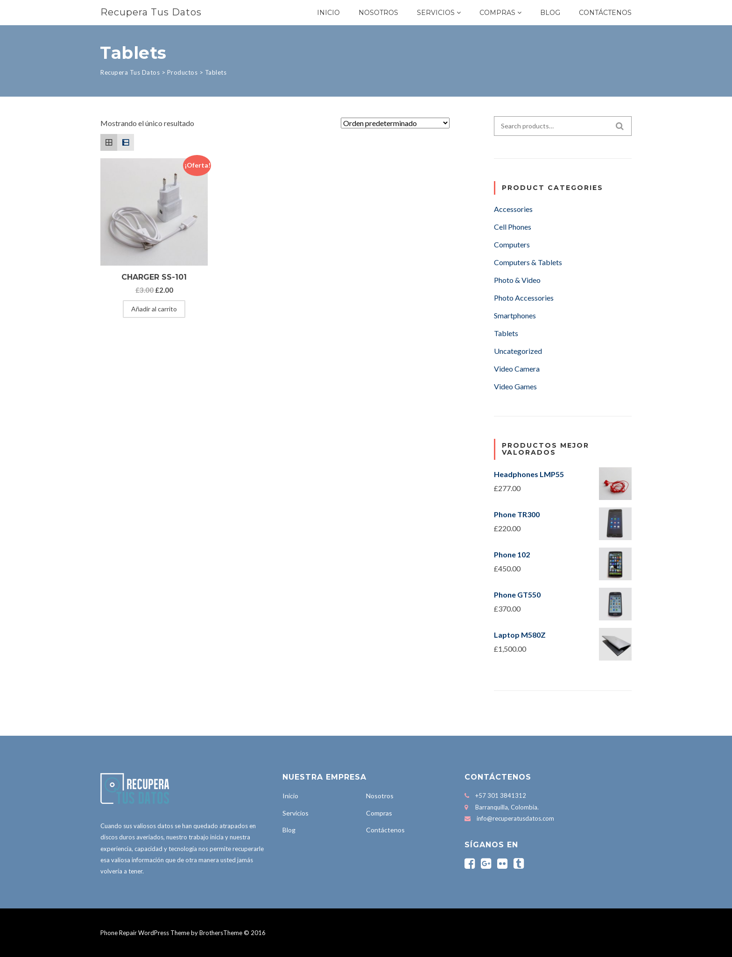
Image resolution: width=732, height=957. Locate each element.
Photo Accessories (524, 297)
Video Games (515, 386)
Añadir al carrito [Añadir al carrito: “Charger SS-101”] (154, 309)
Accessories (513, 208)
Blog (550, 12)
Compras (497, 12)
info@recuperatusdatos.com (515, 818)
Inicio (328, 12)
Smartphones (515, 315)
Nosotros (378, 12)
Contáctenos (605, 12)
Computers (512, 244)
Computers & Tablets (528, 262)
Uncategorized (518, 350)
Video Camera (517, 368)
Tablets (506, 333)
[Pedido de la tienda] (395, 123)
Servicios (436, 12)
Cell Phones (512, 226)
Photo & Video (517, 279)
